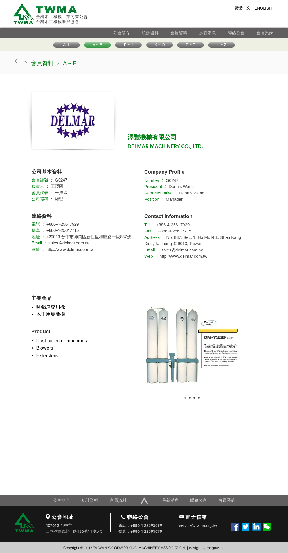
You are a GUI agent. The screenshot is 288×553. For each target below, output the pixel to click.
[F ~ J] (128, 45)
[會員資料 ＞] (46, 63)
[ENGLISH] (265, 8)
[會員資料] (184, 33)
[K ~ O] (159, 45)
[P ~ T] (190, 45)
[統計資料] (156, 33)
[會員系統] (269, 33)
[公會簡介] (127, 33)
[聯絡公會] (242, 33)
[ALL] (66, 45)
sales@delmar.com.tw (68, 243)
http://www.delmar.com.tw (183, 256)
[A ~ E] (97, 45)
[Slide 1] (185, 398)
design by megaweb (206, 547)
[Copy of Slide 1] (190, 398)
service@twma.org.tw (198, 525)
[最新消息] (213, 33)
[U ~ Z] (221, 45)
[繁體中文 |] (243, 8)
